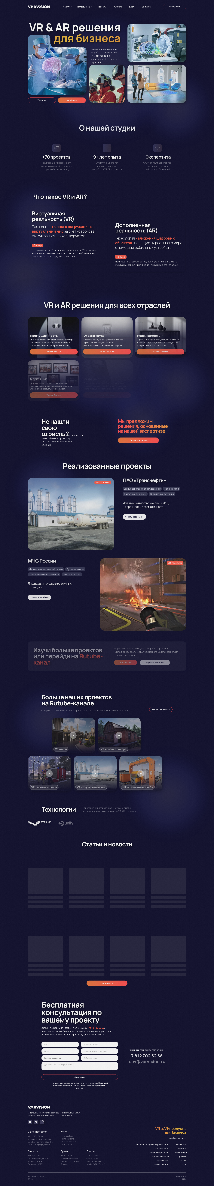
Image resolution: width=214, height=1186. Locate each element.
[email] (60, 1051)
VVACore (182, 1160)
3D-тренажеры (161, 1148)
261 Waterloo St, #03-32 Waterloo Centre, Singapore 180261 (38, 1161)
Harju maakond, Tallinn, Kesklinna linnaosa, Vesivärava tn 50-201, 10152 (69, 1140)
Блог (184, 1164)
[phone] (99, 1044)
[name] (60, 1044)
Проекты (182, 1156)
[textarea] (79, 1066)
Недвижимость (161, 1164)
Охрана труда (162, 1160)
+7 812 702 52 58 (35, 1136)
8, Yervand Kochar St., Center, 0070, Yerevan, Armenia (70, 1161)
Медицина (181, 1148)
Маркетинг (181, 1144)
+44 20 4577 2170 (94, 1155)
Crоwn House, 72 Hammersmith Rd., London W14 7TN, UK (96, 1161)
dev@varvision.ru (177, 1138)
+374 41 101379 (67, 1155)
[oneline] (99, 1051)
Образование (180, 1152)
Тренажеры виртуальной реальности (151, 1144)
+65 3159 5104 (34, 1155)
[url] (99, 1058)
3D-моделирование (159, 1152)
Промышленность (160, 1156)
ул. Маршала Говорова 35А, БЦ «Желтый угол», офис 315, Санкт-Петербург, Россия (40, 1142)
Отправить (79, 1077)
